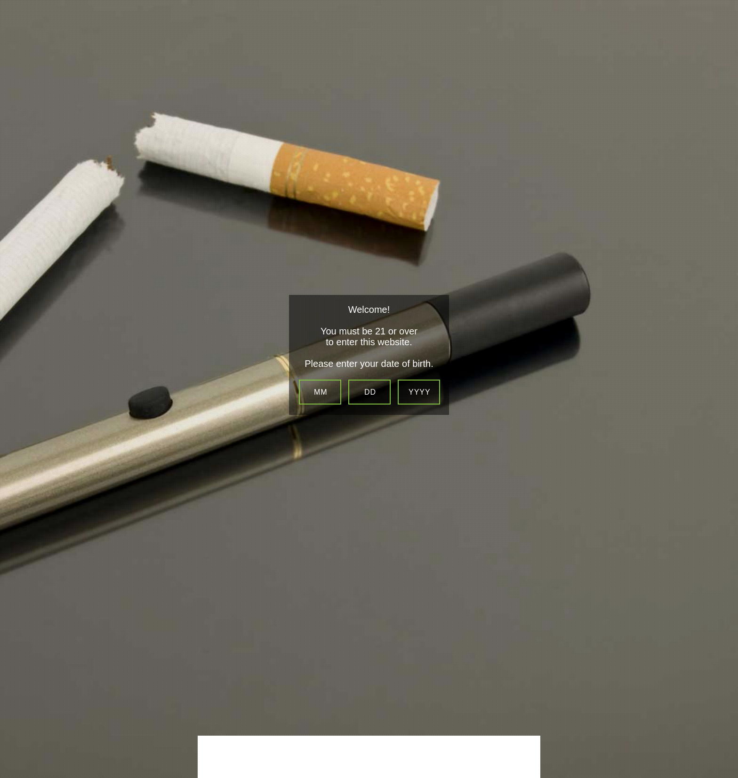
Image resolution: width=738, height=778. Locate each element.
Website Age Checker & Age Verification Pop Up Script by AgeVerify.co (726, 766)
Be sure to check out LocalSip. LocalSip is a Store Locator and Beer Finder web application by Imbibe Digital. (721, 775)
